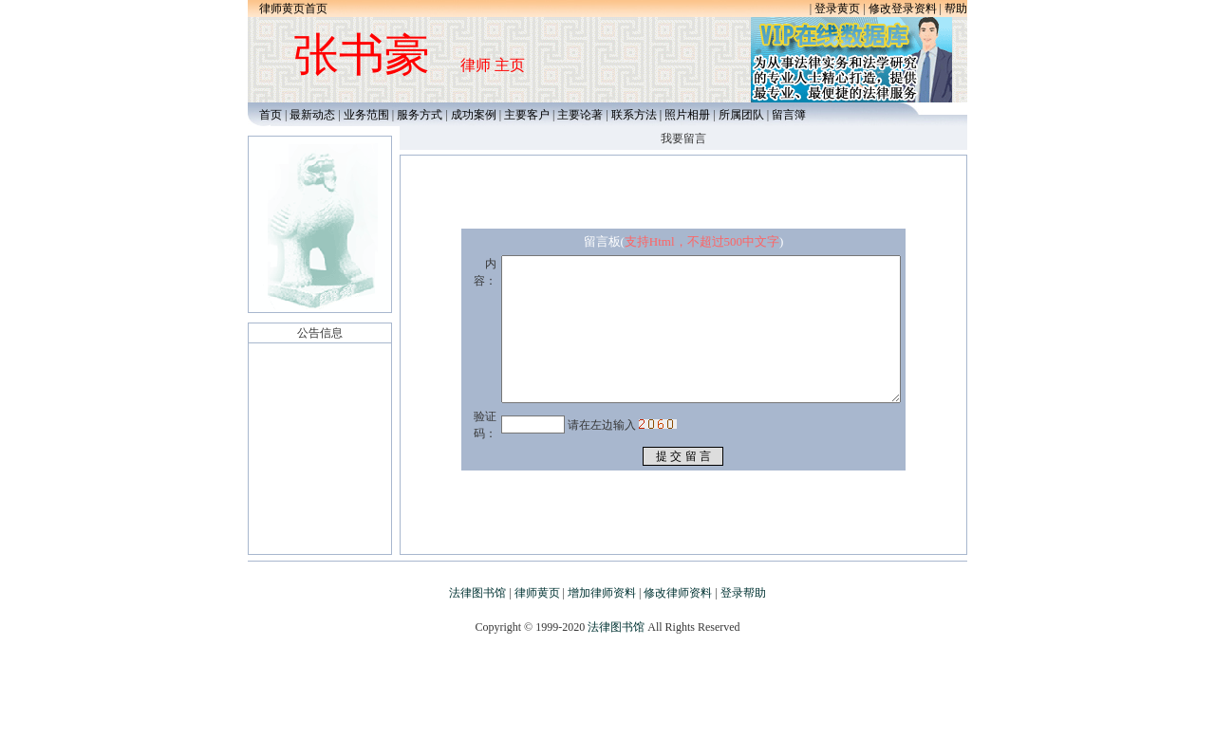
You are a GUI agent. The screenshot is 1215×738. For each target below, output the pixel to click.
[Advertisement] (607, 695)
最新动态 (312, 114)
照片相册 (687, 114)
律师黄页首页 (293, 8)
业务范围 (366, 114)
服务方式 (419, 114)
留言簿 (789, 114)
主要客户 (528, 114)
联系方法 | (637, 114)
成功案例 (473, 114)
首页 (266, 114)
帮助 (955, 8)
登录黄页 (837, 8)
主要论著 (580, 114)
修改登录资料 (903, 8)
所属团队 (741, 114)
